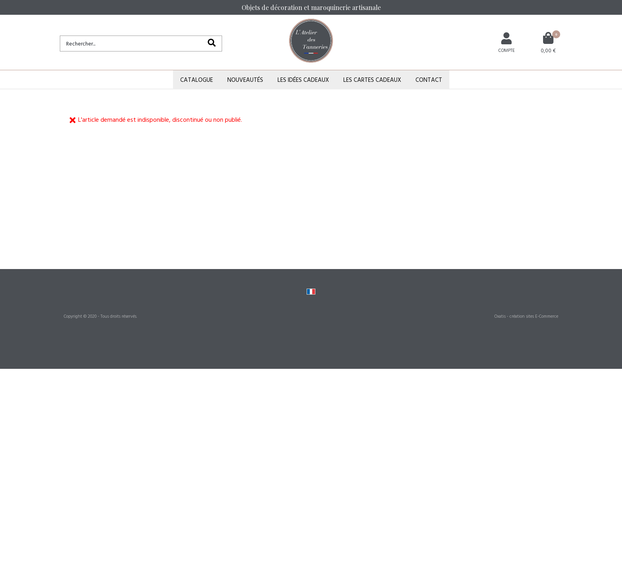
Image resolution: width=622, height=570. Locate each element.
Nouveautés (245, 79)
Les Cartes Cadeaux (372, 79)
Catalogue (196, 79)
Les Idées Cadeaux (303, 79)
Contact (428, 79)
